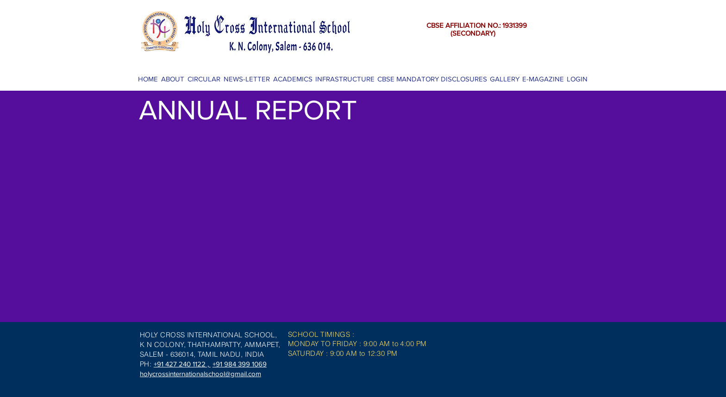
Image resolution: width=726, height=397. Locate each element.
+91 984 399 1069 (240, 364)
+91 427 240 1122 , (182, 364)
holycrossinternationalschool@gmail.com (200, 374)
